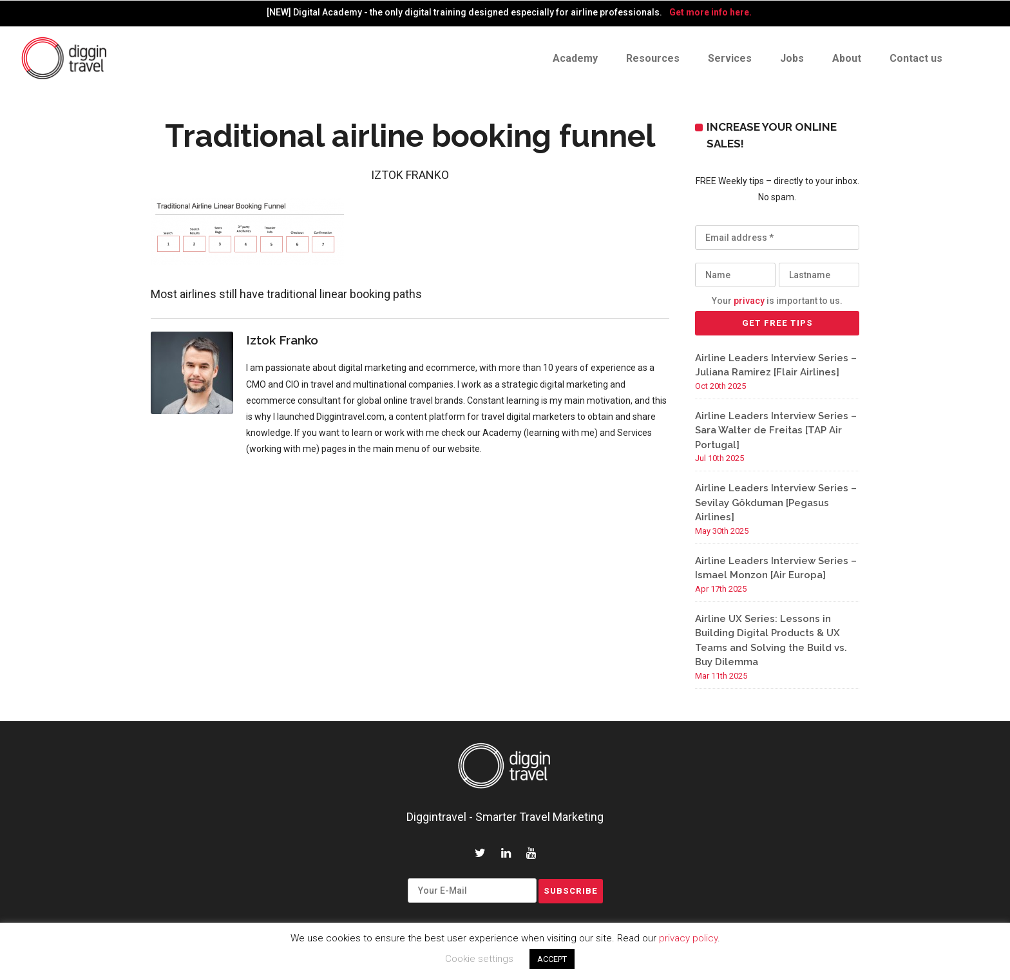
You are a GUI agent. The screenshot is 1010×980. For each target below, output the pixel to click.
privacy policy (688, 938)
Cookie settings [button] (479, 959)
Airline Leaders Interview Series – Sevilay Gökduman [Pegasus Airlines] (776, 502)
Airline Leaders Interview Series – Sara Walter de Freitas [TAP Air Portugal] (776, 430)
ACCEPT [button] (552, 959)
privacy (749, 301)
